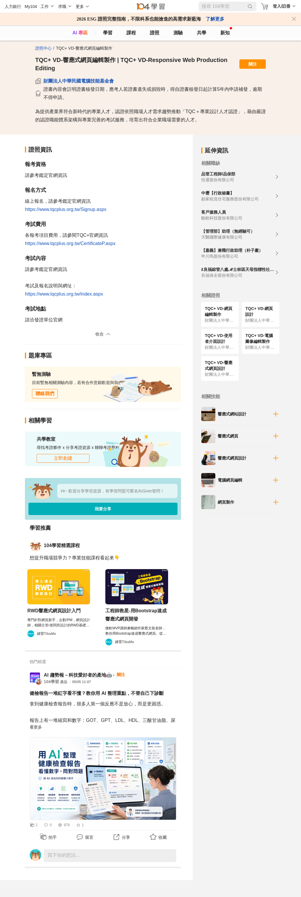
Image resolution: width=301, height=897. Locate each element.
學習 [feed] (107, 32)
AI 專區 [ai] (80, 32)
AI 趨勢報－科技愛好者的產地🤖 (78, 675)
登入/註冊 (281, 6)
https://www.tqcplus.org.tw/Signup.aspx (65, 209)
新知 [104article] (226, 31)
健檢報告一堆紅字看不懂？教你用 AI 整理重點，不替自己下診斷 (97, 693)
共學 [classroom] (201, 32)
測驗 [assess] (178, 32)
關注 (252, 64)
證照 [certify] (154, 32)
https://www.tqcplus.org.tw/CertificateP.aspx (70, 243)
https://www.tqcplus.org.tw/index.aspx (64, 293)
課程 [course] (131, 32)
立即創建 (63, 458)
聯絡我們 (44, 393)
